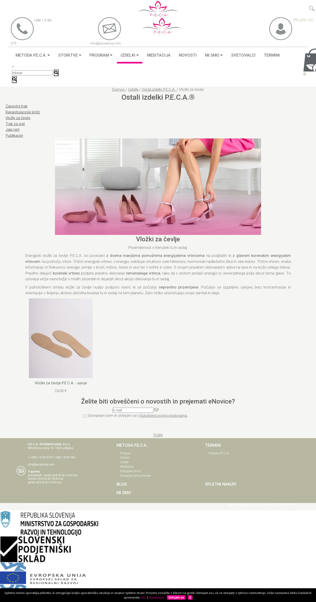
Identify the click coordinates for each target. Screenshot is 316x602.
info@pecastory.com (41, 464)
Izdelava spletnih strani (35, 504)
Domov (118, 89)
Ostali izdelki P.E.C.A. (159, 89)
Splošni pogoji (236, 504)
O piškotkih (286, 504)
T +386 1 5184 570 (40, 457)
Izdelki (133, 89)
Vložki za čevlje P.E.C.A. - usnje (61, 383)
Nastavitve (156, 597)
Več (143, 597)
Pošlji (158, 435)
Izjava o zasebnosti (262, 504)
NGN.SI (56, 504)
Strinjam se (176, 597)
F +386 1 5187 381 (64, 457)
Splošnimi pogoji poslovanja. (164, 415)
